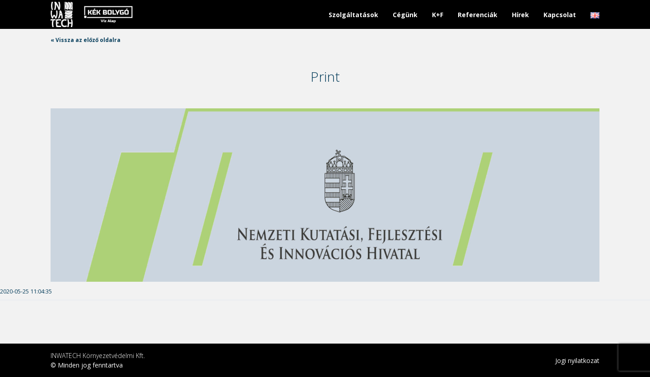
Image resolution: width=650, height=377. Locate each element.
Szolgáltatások (353, 14)
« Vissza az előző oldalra (86, 40)
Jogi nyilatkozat (577, 360)
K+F (437, 14)
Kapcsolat (559, 14)
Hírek (520, 14)
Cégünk (405, 14)
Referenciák (477, 14)
